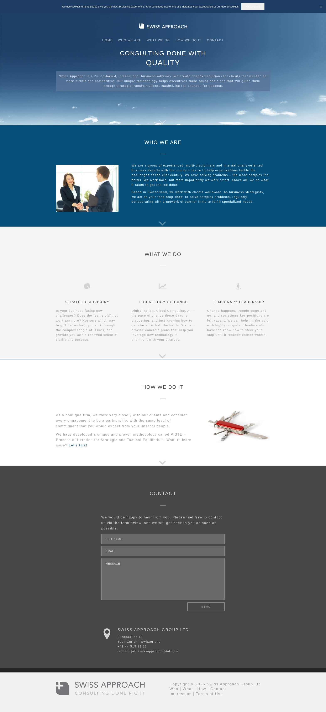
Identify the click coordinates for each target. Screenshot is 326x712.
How (201, 689)
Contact (218, 689)
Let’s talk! (78, 445)
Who (173, 689)
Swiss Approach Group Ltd (153, 630)
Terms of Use (209, 694)
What (188, 689)
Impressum (180, 694)
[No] (321, 7)
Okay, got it (253, 6)
